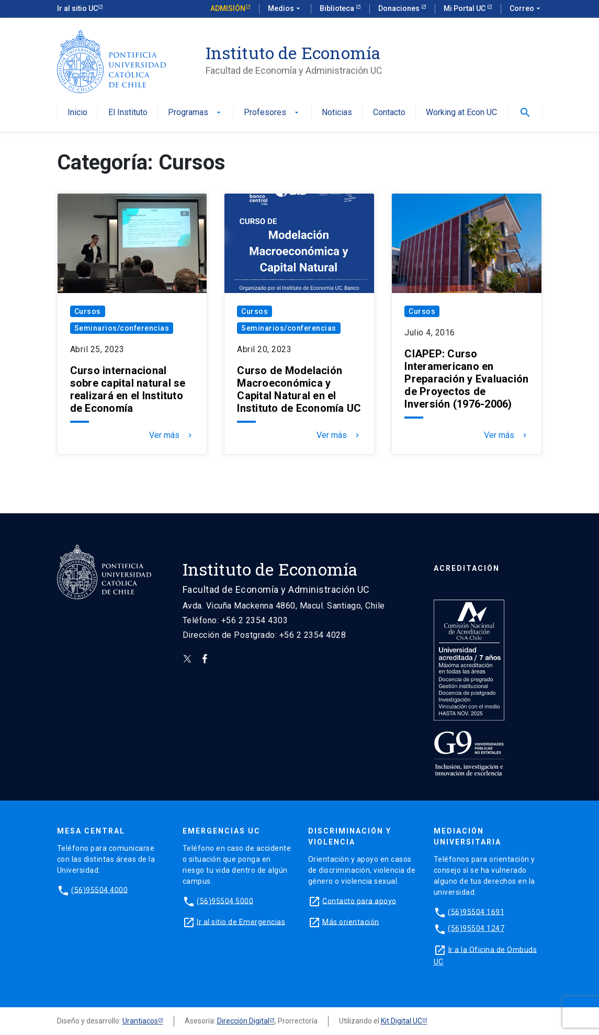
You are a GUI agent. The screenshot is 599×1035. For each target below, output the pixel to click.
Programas (195, 112)
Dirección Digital (243, 1021)
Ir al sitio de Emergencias (241, 921)
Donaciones (399, 8)
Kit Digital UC (401, 1021)
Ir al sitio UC (77, 8)
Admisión (227, 8)
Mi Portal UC (465, 8)
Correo (526, 9)
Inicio (77, 112)
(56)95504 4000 (99, 889)
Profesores (272, 112)
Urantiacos (140, 1021)
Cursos (87, 311)
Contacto (389, 112)
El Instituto (128, 112)
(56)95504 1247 (476, 928)
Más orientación (350, 921)
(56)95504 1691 (476, 911)
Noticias (337, 112)
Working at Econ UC (461, 112)
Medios (285, 9)
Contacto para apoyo (359, 900)
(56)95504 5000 (225, 900)
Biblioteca (338, 8)
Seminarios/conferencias (121, 328)
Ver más (171, 435)
